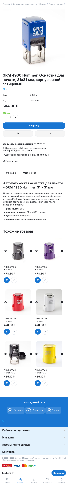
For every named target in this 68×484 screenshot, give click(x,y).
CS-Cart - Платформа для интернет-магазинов (34, 459)
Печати (42, 4)
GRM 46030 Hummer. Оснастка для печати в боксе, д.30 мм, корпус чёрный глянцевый (12, 268)
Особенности (30, 172)
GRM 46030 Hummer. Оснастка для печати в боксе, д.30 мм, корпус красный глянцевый (12, 319)
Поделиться (10, 161)
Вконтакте (34, 410)
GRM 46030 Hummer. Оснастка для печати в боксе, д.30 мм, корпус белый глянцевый (43, 319)
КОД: (5, 100)
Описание (11, 172)
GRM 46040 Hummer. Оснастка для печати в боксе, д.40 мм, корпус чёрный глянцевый (12, 371)
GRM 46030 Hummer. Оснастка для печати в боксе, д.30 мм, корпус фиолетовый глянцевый (43, 268)
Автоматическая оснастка (25, 4)
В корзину (34, 125)
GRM (5, 89)
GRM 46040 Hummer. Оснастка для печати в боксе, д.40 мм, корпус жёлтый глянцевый (43, 371)
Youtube (53, 410)
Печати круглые (56, 4)
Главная (6, 4)
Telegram (15, 410)
